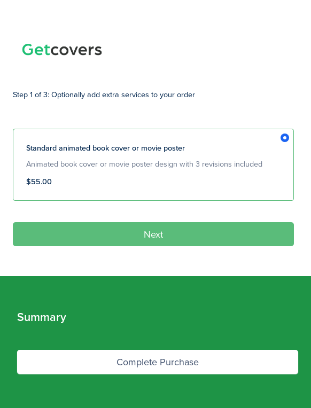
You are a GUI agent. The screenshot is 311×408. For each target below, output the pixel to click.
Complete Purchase (157, 361)
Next (153, 234)
